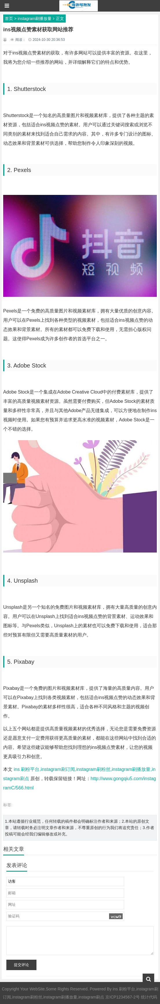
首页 (9, 18)
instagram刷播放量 (35, 18)
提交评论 (21, 965)
